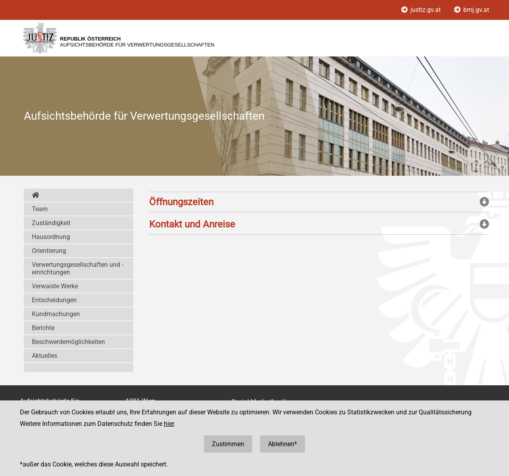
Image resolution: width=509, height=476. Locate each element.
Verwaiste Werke (55, 286)
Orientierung (49, 251)
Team (40, 209)
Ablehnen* (282, 444)
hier (169, 423)
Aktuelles (44, 355)
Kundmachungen (56, 314)
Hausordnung (51, 237)
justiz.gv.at (421, 10)
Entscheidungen (54, 300)
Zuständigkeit (51, 223)
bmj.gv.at (471, 10)
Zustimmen (228, 444)
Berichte (43, 328)
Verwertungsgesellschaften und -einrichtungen (77, 268)
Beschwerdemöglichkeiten (68, 342)
